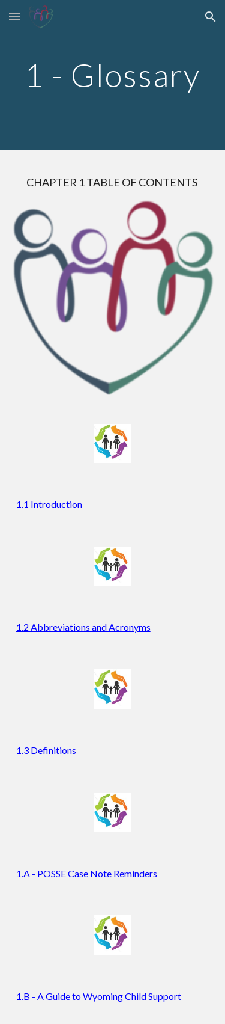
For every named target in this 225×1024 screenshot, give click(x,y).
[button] (14, 16)
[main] (112, 75)
